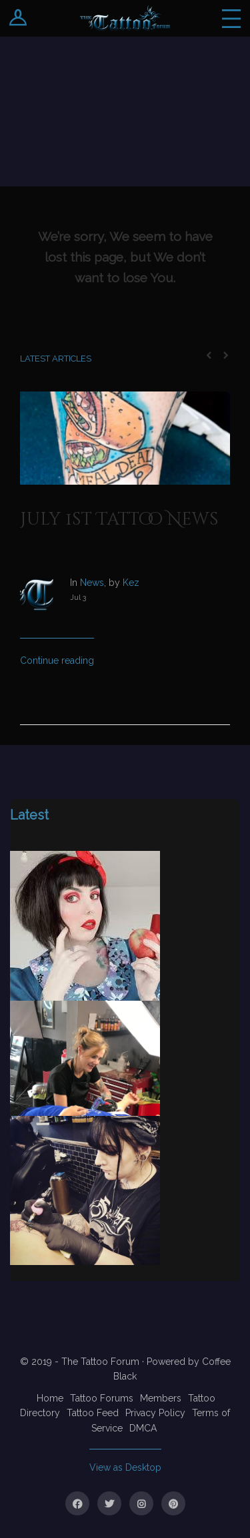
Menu (231, 18)
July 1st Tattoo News (119, 519)
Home (50, 1398)
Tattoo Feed (93, 1413)
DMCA (143, 1428)
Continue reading (57, 660)
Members (160, 1398)
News (92, 582)
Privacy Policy (155, 1413)
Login (18, 18)
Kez (131, 582)
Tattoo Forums (101, 1398)
